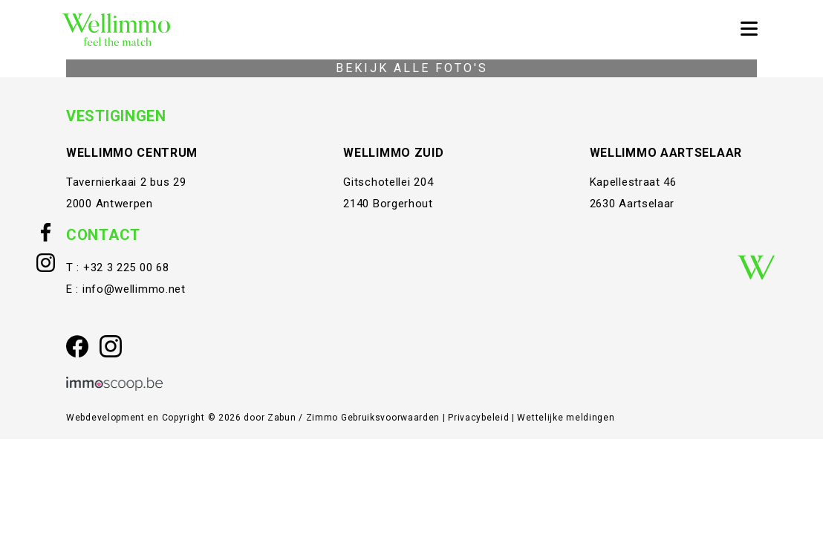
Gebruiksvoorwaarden (392, 417)
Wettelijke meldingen (565, 417)
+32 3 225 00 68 (126, 267)
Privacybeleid (480, 417)
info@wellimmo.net (134, 289)
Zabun (281, 417)
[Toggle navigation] (748, 29)
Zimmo (322, 417)
